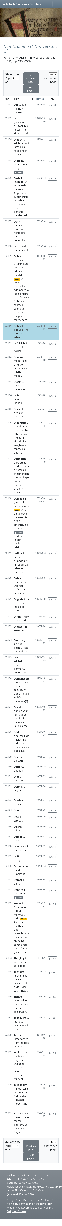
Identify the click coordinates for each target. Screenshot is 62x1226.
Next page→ (31, 89)
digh (16, 1107)
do (23, 606)
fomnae (18, 907)
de (27, 736)
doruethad (20, 462)
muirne (18, 112)
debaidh (18, 413)
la (25, 118)
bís (26, 126)
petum (18, 1075)
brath (17, 582)
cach (20, 118)
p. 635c (52, 903)
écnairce (18, 983)
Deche (18, 826)
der (16, 651)
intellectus (20, 1025)
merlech (22, 320)
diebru (20, 437)
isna (18, 1008)
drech (23, 513)
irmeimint (19, 874)
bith (16, 911)
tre (25, 557)
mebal (17, 360)
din (15, 893)
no (25, 907)
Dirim (17, 616)
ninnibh (25, 1004)
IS (25, 509)
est (16, 185)
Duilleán (19, 498)
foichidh (22, 347)
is (25, 129)
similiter (18, 736)
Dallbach (19, 553)
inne (16, 1000)
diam (26, 466)
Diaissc (18, 626)
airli (23, 204)
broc (16, 430)
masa (19, 477)
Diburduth (20, 422)
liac (23, 786)
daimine (18, 517)
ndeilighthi (20, 547)
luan (16, 293)
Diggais (18, 599)
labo (23, 1056)
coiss (16, 603)
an (22, 926)
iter (26, 517)
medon (19, 1046)
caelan (23, 1000)
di (15, 488)
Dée (16, 817)
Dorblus (18, 707)
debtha (18, 452)
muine (17, 108)
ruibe (17, 204)
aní (27, 693)
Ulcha (17, 282)
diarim (24, 620)
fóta (23, 952)
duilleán (18, 543)
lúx (23, 750)
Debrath (19, 578)
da (26, 564)
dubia (17, 750)
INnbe (18, 996)
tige (26, 1042)
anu (26, 1117)
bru (16, 426)
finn (20, 185)
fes (18, 564)
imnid (25, 196)
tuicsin (17, 1029)
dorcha (20, 743)
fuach (22, 572)
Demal (18, 880)
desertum (19, 385)
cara (18, 979)
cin (15, 347)
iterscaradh (20, 722)
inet (18, 1088)
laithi (19, 739)
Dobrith (18, 326)
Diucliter (19, 800)
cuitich (17, 196)
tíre (22, 948)
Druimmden (21, 866)
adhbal (18, 661)
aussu (17, 630)
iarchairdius (20, 975)
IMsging (19, 958)
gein (16, 122)
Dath (17, 221)
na (23, 147)
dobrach (18, 286)
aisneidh (24, 250)
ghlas (17, 952)
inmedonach (21, 1039)
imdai (23, 965)
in (15, 129)
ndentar (18, 568)
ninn (16, 1071)
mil (15, 320)
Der (16, 640)
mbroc (17, 449)
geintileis (19, 1128)
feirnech (24, 297)
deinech (18, 189)
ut (26, 181)
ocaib (17, 521)
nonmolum (20, 240)
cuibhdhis (19, 561)
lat (26, 1052)
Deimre (18, 890)
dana (17, 513)
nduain (18, 271)
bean (17, 647)
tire (16, 620)
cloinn (20, 488)
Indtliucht (20, 1017)
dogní (17, 929)
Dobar (18, 766)
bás (25, 143)
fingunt (18, 1132)
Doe (16, 846)
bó (21, 181)
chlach (17, 794)
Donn (17, 810)
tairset (18, 944)
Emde (17, 903)
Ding (17, 776)
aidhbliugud (21, 133)
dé (15, 634)
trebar (17, 840)
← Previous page (31, 78)
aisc (25, 360)
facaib (17, 150)
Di (15, 118)
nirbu (17, 368)
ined (23, 246)
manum (18, 1078)
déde (17, 830)
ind (18, 870)
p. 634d (52, 105)
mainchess (22, 682)
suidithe (18, 536)
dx (24, 185)
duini (24, 104)
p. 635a (52, 178)
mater (17, 1121)
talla (16, 965)
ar (23, 122)
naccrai (18, 350)
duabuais (19, 770)
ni (26, 441)
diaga (17, 168)
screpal (18, 820)
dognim (18, 1060)
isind (23, 193)
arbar (17, 337)
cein (19, 129)
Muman (18, 267)
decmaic (18, 780)
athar (17, 492)
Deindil (18, 836)
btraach (21, 301)
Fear (25, 263)
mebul (17, 375)
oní (15, 1056)
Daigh (17, 395)
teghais (18, 790)
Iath (16, 1113)
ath (20, 200)
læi (15, 726)
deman (18, 883)
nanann (24, 1113)
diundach (19, 1067)
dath (22, 229)
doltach (18, 760)
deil (25, 215)
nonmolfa (19, 232)
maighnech (20, 316)
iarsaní (17, 147)
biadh (17, 1004)
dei (24, 589)
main (26, 164)
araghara (19, 445)
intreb (19, 1042)
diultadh (19, 126)
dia (15, 154)
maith (17, 926)
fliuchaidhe (20, 260)
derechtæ (19, 389)
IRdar (23, 987)
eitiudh (23, 426)
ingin (26, 477)
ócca (25, 944)
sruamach (19, 312)
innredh (18, 933)
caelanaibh (20, 1011)
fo (15, 301)
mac (16, 297)
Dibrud (18, 434)
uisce (19, 333)
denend (18, 211)
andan (25, 473)
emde (17, 941)
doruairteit (20, 485)
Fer (16, 506)
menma (18, 914)
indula (17, 606)
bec (22, 962)
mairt (25, 293)
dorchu (18, 718)
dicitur (21, 364)
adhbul (18, 143)
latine (17, 1021)
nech (24, 150)
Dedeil (18, 178)
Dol (25, 739)
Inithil (18, 1035)
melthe (18, 215)
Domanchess (21, 678)
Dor (16, 104)
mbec (17, 1103)
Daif (16, 856)
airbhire (18, 557)
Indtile (18, 1085)
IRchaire (19, 972)
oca (24, 200)
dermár (18, 668)
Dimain (18, 160)
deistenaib (20, 470)
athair (17, 473)
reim (26, 616)
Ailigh (17, 193)
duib (16, 948)
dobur (17, 329)
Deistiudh (20, 458)
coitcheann (20, 689)
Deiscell (18, 409)
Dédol (17, 732)
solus (23, 714)
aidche (24, 726)
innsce (24, 582)
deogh (17, 860)
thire (26, 933)
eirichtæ (18, 524)
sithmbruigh (21, 528)
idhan (17, 164)
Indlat (18, 1052)
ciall (16, 416)
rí (24, 810)
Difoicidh (19, 343)
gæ (16, 502)
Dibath (18, 139)
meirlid (18, 275)
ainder (19, 644)
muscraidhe (20, 937)
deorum (18, 1124)
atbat (17, 208)
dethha (24, 430)
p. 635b (52, 553)
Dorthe (18, 757)
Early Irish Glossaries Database (22, 4)
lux (15, 714)
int (15, 200)
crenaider (19, 804)
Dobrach (19, 256)
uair (16, 236)
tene (16, 399)
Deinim (18, 357)
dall (16, 572)
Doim (17, 786)
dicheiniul (19, 693)
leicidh (17, 539)
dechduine (20, 850)
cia (22, 564)
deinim (24, 368)
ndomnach (20, 290)
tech (16, 962)
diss (21, 416)
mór (25, 672)
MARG (17, 279)
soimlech (19, 308)
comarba (22, 1092)
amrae (22, 893)
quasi (17, 711)
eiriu (18, 1117)
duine (23, 846)
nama (17, 481)
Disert (18, 381)
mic (18, 922)
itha (26, 329)
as (15, 697)
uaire (17, 225)
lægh (17, 181)
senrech (18, 305)
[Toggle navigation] (56, 4)
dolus (24, 747)
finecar (23, 990)
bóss (20, 697)
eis (19, 154)
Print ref (41, 98)
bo (15, 686)
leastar (20, 1099)
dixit (16, 229)
